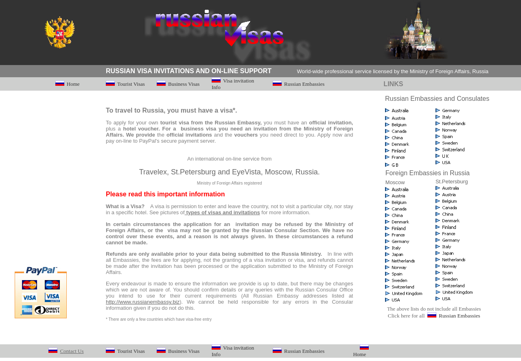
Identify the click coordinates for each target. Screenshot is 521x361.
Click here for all (407, 316)
